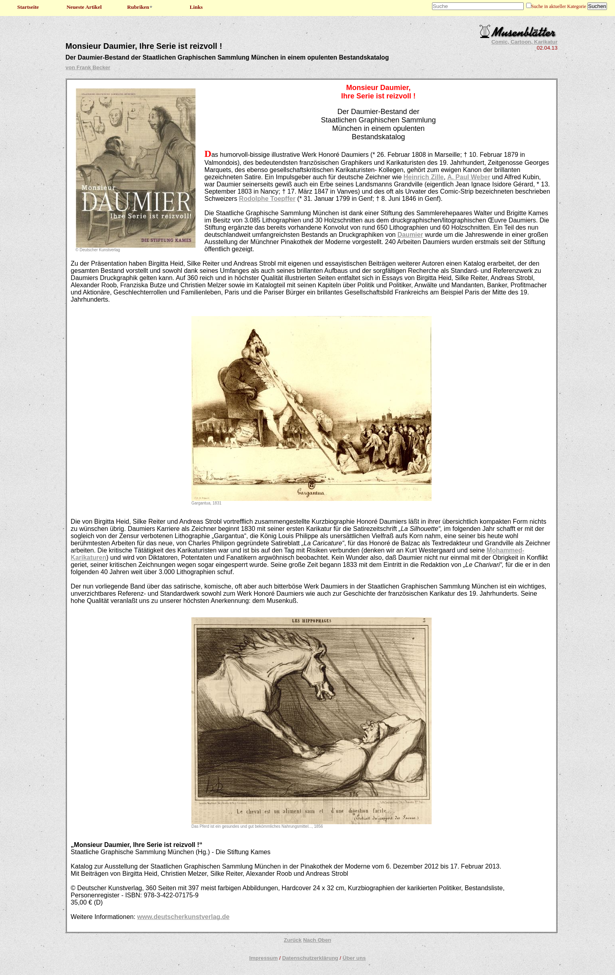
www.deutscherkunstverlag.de (183, 916)
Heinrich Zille (424, 177)
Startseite (28, 7)
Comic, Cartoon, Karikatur (524, 42)
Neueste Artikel (84, 7)
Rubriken (140, 7)
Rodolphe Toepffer (267, 198)
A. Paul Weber (468, 177)
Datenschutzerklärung (310, 958)
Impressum (263, 958)
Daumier (410, 234)
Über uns (354, 958)
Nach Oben (317, 940)
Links (196, 7)
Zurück (292, 940)
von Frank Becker (88, 67)
